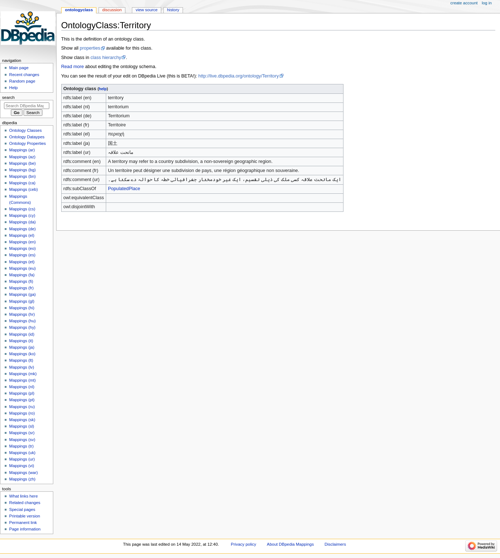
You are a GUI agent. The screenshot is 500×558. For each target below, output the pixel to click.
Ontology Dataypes (26, 137)
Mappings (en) (22, 242)
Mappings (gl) (21, 301)
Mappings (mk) (23, 374)
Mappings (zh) (22, 479)
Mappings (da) (22, 222)
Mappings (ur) (22, 459)
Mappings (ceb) (23, 189)
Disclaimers (335, 544)
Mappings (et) (21, 262)
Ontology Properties (27, 143)
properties (90, 48)
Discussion (111, 10)
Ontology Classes (25, 130)
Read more (72, 66)
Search (8, 97)
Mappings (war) (23, 472)
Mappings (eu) (22, 268)
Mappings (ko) (22, 354)
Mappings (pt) (21, 400)
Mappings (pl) (21, 393)
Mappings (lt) (21, 360)
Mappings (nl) (21, 387)
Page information (25, 529)
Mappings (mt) (22, 380)
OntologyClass (79, 10)
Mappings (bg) (22, 170)
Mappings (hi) (21, 308)
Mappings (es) (22, 255)
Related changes (24, 502)
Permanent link (23, 522)
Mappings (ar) (22, 150)
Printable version (24, 516)
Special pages (22, 509)
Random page (22, 81)
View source (146, 10)
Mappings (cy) (22, 215)
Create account (464, 3)
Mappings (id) (21, 334)
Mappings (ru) (22, 406)
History (173, 10)
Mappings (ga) (22, 294)
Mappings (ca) (22, 183)
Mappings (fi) (21, 281)
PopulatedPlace (124, 188)
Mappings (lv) (21, 367)
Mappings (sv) (22, 439)
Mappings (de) (22, 229)
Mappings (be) (22, 163)
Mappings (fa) (21, 275)
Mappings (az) (22, 157)
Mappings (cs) (22, 209)
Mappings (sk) (22, 420)
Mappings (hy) (22, 327)
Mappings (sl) (21, 426)
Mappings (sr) (21, 433)
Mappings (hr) (22, 314)
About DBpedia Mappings (290, 544)
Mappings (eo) (22, 248)
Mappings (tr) (21, 446)
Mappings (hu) (22, 321)
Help (13, 87)
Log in (487, 3)
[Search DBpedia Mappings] (26, 105)
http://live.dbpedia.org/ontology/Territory (238, 76)
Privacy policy (243, 544)
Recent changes (24, 74)
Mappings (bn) (22, 176)
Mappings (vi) (21, 465)
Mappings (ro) (22, 413)
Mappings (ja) (21, 347)
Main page (19, 68)
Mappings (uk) (22, 452)
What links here (23, 496)
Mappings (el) (21, 235)
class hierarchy (106, 57)
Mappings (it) (21, 341)
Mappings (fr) (21, 288)
